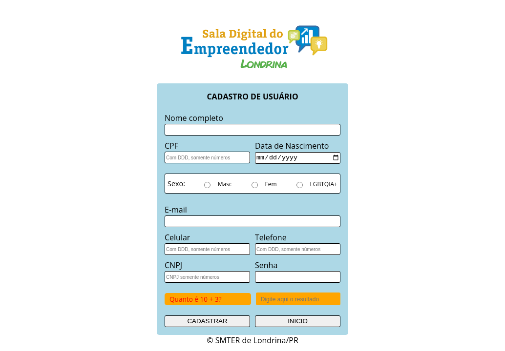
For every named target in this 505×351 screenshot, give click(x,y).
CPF (171, 145)
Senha (266, 264)
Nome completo (194, 118)
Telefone (271, 237)
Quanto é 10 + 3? (195, 298)
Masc (225, 183)
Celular (177, 237)
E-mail (176, 209)
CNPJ (173, 264)
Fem (271, 183)
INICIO (298, 320)
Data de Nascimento (292, 145)
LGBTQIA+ (323, 183)
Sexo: (176, 183)
